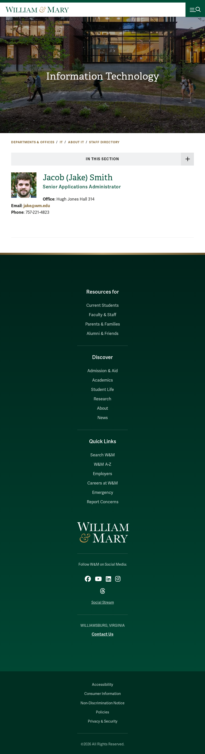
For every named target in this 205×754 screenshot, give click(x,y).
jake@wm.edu (37, 205)
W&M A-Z (102, 464)
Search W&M (102, 455)
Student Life (102, 389)
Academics (102, 380)
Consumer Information (102, 694)
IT (61, 142)
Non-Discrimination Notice (102, 703)
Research (102, 399)
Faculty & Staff (102, 314)
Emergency (102, 492)
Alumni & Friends (102, 333)
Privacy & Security (102, 721)
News (102, 417)
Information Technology (102, 76)
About (102, 408)
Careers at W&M (102, 483)
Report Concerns (102, 502)
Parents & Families (102, 324)
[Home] (37, 9)
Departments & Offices (32, 142)
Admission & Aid (102, 370)
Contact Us (102, 634)
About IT (76, 142)
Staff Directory (104, 142)
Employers (102, 473)
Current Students (102, 305)
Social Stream (102, 602)
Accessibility (102, 685)
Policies (102, 712)
